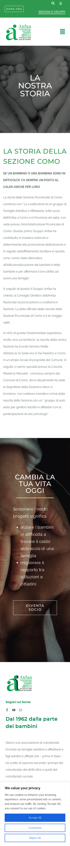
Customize (35, 827)
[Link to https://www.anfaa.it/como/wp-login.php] (61, 3)
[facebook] (7, 709)
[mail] (20, 709)
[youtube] (13, 709)
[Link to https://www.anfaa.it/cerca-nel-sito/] (53, 3)
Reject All (35, 837)
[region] (35, 814)
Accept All (35, 817)
